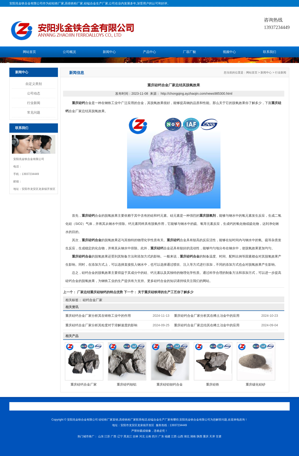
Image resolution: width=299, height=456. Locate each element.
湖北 (186, 436)
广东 (161, 436)
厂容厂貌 (189, 52)
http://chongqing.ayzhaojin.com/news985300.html (196, 93)
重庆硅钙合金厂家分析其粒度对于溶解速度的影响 (101, 325)
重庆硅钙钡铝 (126, 384)
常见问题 (33, 112)
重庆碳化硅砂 (255, 384)
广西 (113, 436)
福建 (167, 436)
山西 (180, 436)
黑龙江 (128, 436)
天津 (212, 436)
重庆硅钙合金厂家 (84, 384)
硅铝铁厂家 (56, 3)
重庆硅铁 (212, 384)
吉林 (135, 436)
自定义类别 (33, 84)
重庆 (206, 436)
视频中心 (229, 52)
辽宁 (120, 436)
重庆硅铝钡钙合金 (170, 384)
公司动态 (33, 93)
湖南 (193, 436)
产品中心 (149, 52)
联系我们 (269, 52)
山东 (101, 436)
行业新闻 (33, 103)
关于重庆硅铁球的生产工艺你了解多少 (165, 292)
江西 (174, 436)
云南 (148, 436)
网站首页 (29, 52)
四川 (154, 436)
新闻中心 (109, 52)
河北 (142, 436)
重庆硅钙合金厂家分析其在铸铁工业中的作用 (98, 315)
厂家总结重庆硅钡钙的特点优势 (100, 292)
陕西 (199, 436)
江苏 (107, 436)
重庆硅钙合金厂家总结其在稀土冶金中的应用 (206, 325)
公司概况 (69, 52)
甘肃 (218, 436)
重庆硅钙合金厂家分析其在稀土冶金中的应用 (206, 315)
